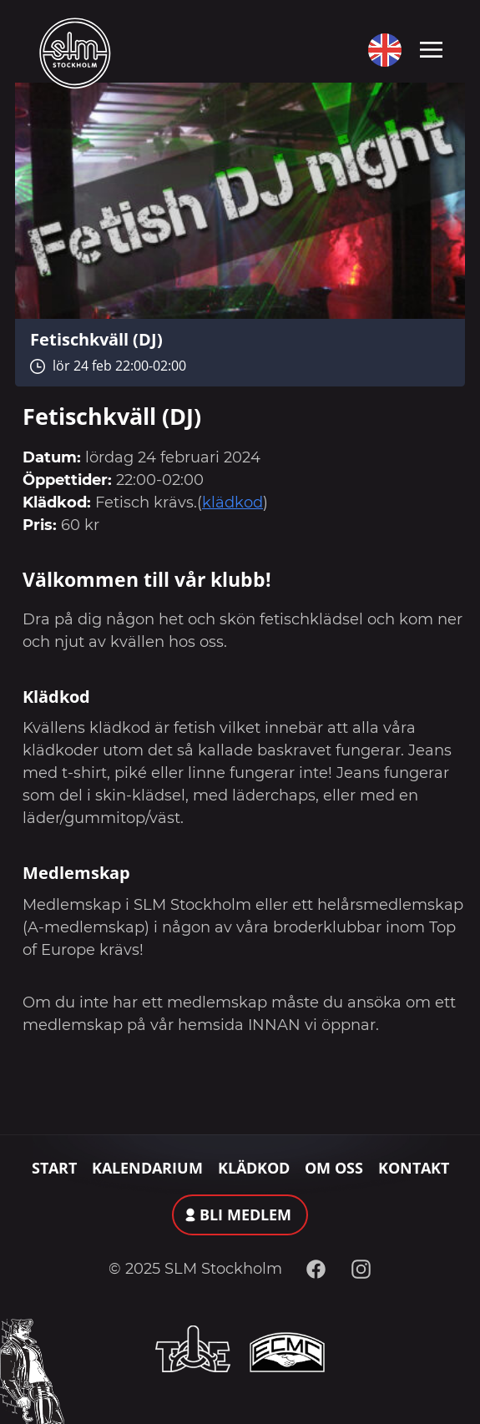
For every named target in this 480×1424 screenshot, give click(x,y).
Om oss (334, 1168)
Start (54, 1168)
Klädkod (254, 1168)
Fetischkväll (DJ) (96, 339)
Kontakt (413, 1168)
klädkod (232, 502)
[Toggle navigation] (431, 48)
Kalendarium (147, 1168)
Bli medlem (245, 1214)
